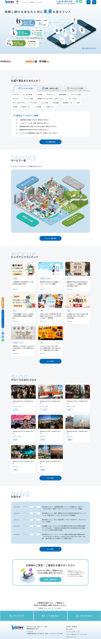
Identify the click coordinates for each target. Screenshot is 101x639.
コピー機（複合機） (28, 87)
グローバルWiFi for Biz (19, 95)
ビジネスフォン (51, 87)
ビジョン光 (15, 87)
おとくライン (16, 91)
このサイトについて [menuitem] (71, 629)
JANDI (78, 95)
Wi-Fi (69, 271)
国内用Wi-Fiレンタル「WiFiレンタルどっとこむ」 (51, 91)
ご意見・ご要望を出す (52, 572)
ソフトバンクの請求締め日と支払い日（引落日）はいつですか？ (38, 125)
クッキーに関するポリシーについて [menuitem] (75, 627)
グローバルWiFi (72, 91)
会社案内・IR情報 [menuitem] (70, 619)
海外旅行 (15, 271)
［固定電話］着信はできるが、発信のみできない (34, 112)
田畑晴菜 (70, 432)
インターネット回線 (75, 87)
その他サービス (50, 99)
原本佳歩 (43, 432)
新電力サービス (26, 99)
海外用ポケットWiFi (45, 271)
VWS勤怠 (15, 99)
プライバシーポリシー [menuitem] (72, 624)
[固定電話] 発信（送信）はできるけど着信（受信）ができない (38, 119)
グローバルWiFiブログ (2, 319)
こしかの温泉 (37, 99)
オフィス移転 (44, 95)
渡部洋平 (15, 432)
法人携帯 (40, 87)
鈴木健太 (15, 402)
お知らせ (35, 499)
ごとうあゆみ (44, 402)
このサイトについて (89, 48)
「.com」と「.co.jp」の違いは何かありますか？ (34, 116)
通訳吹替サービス (67, 95)
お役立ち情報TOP (2, 302)
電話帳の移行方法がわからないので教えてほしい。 (34, 122)
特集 (42, 303)
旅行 (14, 303)
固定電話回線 (62, 87)
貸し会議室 (56, 95)
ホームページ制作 (28, 91)
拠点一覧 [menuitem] (68, 621)
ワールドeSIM (33, 95)
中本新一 (70, 402)
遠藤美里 (43, 462)
